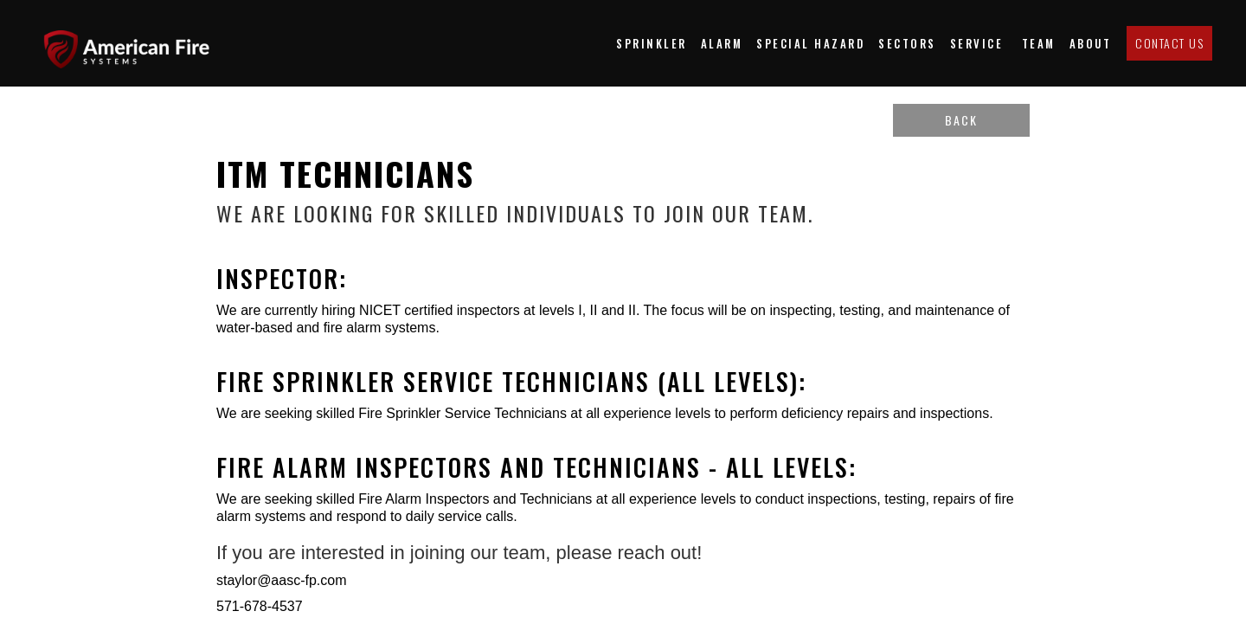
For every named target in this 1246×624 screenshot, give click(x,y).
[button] (907, 43)
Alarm (722, 43)
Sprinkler (651, 43)
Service (979, 43)
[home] (134, 42)
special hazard (810, 43)
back (961, 120)
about (1090, 43)
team (1039, 43)
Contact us (1169, 43)
